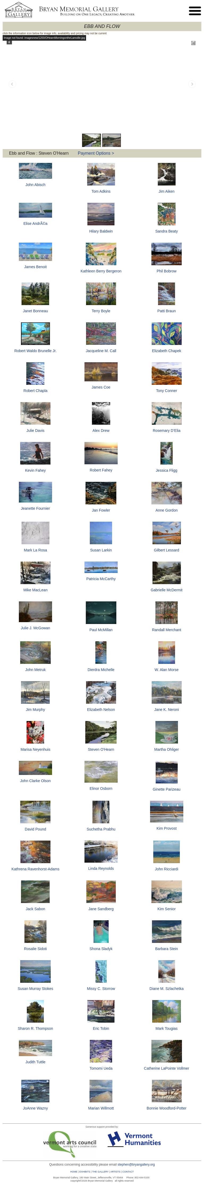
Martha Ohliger (166, 749)
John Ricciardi (166, 869)
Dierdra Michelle (101, 670)
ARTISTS (115, 1171)
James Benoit (35, 267)
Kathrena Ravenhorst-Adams (35, 869)
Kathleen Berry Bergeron (100, 271)
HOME (73, 1171)
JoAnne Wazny (35, 1108)
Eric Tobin (101, 1028)
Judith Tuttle (36, 1062)
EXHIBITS (84, 1171)
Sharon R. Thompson (35, 1028)
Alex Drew (100, 430)
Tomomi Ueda (101, 1068)
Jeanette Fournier (35, 508)
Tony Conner (166, 391)
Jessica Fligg (166, 470)
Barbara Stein (166, 949)
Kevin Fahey (35, 470)
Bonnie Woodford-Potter (166, 1108)
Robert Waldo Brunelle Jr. (35, 351)
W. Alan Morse (166, 670)
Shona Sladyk (101, 949)
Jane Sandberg (101, 909)
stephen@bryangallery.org (136, 1164)
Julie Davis (36, 430)
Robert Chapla (35, 391)
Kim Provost (166, 828)
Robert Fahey (101, 470)
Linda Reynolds (101, 868)
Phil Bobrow (167, 271)
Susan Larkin (101, 550)
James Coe (101, 387)
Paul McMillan (101, 630)
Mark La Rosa (35, 550)
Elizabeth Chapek (166, 351)
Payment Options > (96, 153)
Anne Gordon (166, 510)
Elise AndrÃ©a (35, 223)
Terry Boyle (101, 311)
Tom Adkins (100, 191)
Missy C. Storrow (101, 988)
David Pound (35, 829)
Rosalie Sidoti (35, 949)
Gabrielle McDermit (166, 590)
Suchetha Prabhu (101, 829)
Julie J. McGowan (35, 628)
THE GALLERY (100, 1171)
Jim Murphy (35, 709)
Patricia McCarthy (101, 579)
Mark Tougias (167, 1028)
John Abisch (36, 185)
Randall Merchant (166, 630)
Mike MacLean (35, 590)
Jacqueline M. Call (101, 351)
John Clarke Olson (35, 781)
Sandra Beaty (166, 231)
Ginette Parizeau (166, 789)
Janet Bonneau (35, 311)
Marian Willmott (101, 1108)
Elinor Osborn (101, 788)
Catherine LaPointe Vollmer (166, 1068)
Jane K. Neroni (166, 709)
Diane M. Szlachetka (167, 988)
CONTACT (128, 1171)
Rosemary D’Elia (166, 430)
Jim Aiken (167, 191)
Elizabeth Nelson (101, 709)
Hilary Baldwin (101, 231)
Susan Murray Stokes (35, 988)
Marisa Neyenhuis (35, 749)
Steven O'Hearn (101, 749)
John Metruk (35, 670)
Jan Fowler (101, 510)
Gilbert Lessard (166, 550)
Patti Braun (166, 311)
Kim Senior (167, 909)
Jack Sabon (35, 909)
